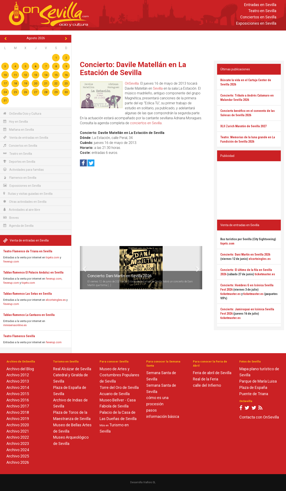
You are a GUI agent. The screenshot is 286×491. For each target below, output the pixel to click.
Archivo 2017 (17, 406)
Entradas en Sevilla (260, 4)
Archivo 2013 (17, 381)
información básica (162, 416)
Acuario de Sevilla (115, 393)
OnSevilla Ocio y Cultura (22, 113)
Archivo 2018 (17, 412)
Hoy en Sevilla (15, 121)
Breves (11, 217)
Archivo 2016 (17, 400)
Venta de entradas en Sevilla (25, 137)
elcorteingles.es (56, 299)
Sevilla (158, 88)
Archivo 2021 (17, 431)
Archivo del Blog (20, 369)
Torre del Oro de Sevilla (119, 387)
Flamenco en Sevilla (19, 177)
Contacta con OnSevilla (259, 417)
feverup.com (11, 261)
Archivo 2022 (17, 437)
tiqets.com (52, 257)
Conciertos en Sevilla (258, 17)
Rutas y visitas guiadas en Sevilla (27, 193)
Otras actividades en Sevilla (24, 201)
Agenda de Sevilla (18, 225)
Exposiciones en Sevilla (256, 23)
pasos (151, 410)
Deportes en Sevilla (19, 161)
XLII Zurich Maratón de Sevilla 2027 (243, 126)
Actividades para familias (23, 169)
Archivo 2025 (17, 456)
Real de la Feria (205, 379)
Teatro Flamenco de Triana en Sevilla (27, 251)
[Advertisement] (178, 44)
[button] (81, 267)
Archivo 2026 (17, 462)
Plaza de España (253, 387)
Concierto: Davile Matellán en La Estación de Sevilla (133, 68)
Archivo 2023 (17, 443)
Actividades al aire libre (21, 209)
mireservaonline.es (15, 325)
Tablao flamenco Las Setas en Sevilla (27, 293)
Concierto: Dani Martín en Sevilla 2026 (119, 276)
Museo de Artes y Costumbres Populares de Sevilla (119, 375)
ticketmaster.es (265, 274)
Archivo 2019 (17, 418)
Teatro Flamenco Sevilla (19, 336)
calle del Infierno (207, 385)
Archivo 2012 (17, 375)
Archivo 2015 (17, 393)
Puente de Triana (253, 393)
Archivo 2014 (17, 387)
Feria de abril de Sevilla (212, 372)
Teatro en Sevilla (262, 11)
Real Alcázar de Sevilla (72, 369)
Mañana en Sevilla (18, 129)
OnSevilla (132, 83)
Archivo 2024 (17, 450)
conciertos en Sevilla (146, 123)
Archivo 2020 (17, 425)
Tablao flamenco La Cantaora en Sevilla (29, 315)
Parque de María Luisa (258, 381)
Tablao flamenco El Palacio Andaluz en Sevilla (33, 272)
